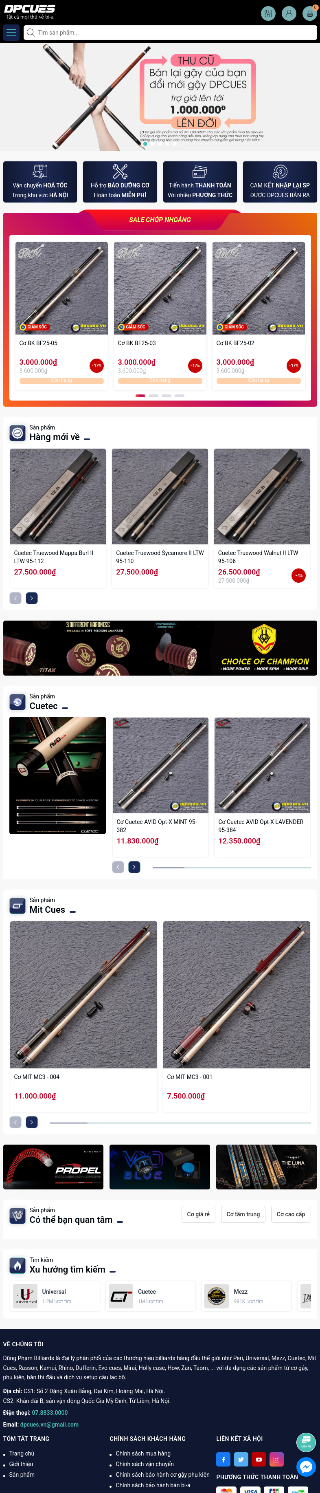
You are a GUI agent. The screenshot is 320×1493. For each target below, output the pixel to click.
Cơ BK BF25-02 (235, 343)
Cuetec (44, 706)
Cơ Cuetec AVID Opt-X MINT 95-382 (157, 826)
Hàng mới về (55, 437)
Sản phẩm (22, 1474)
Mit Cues (48, 910)
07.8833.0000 (50, 1412)
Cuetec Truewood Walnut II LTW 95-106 (258, 557)
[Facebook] (223, 1459)
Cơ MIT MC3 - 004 (37, 1077)
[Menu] (11, 32)
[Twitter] (241, 1459)
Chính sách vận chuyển (145, 1464)
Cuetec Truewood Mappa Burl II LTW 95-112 (54, 557)
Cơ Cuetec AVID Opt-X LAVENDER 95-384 (261, 826)
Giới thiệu (21, 1464)
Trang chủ (22, 1453)
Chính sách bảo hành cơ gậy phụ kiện (162, 1474)
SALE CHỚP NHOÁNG (160, 220)
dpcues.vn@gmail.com (49, 1424)
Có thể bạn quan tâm (71, 1220)
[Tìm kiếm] (32, 32)
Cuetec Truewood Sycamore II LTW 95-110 (160, 557)
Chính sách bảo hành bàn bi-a (153, 1485)
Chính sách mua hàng (143, 1453)
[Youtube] (259, 1459)
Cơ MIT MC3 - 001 (190, 1077)
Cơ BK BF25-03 (137, 343)
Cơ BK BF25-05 (38, 343)
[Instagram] (277, 1459)
